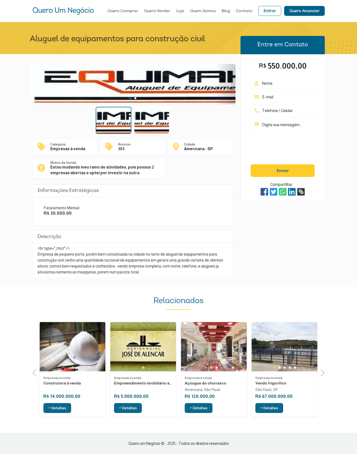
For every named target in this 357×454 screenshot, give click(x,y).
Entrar (270, 11)
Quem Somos (203, 11)
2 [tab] (135, 98)
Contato (244, 11)
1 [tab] (130, 98)
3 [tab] (284, 379)
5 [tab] (295, 379)
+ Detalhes (57, 420)
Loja (180, 11)
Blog (226, 11)
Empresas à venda (56, 389)
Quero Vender (157, 11)
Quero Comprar (123, 11)
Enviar (283, 171)
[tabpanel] (133, 84)
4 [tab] (290, 379)
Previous (36, 372)
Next (225, 84)
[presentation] (283, 153)
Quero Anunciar (304, 11)
